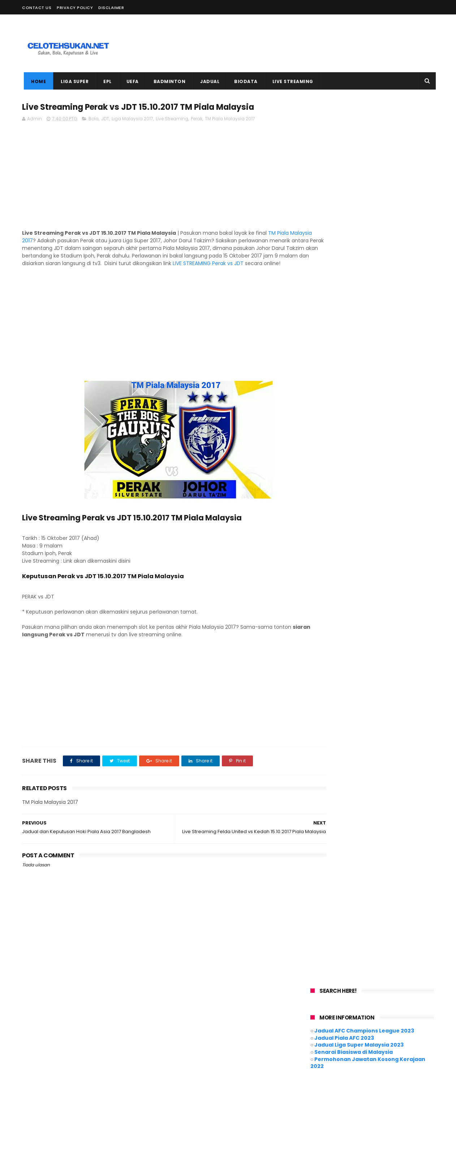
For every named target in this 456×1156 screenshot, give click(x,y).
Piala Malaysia (211, 1084)
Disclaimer (111, 7)
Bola (94, 120)
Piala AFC (176, 1084)
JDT (105, 120)
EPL (106, 81)
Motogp (260, 1071)
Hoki (269, 1058)
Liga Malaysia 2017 (132, 120)
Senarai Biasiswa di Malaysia (353, 167)
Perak (196, 120)
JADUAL (208, 81)
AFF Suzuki (206, 1044)
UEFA (131, 81)
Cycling (174, 1058)
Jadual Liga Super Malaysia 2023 (359, 160)
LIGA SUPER (73, 81)
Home (36, 81)
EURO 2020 (220, 1058)
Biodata (271, 1044)
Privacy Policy (75, 7)
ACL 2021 (175, 1044)
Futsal (248, 1058)
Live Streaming (172, 120)
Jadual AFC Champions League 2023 (364, 146)
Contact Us (36, 7)
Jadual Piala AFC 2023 (344, 153)
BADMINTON (168, 81)
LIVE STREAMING (291, 81)
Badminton (239, 1044)
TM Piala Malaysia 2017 (230, 120)
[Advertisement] (302, 43)
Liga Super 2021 (182, 1071)
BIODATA (244, 81)
